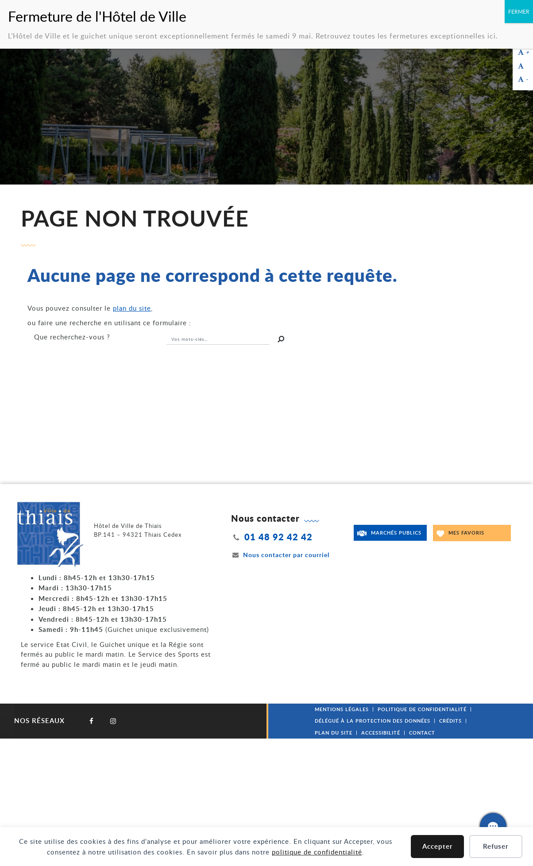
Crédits (450, 720)
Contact (422, 732)
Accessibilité (380, 732)
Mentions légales (342, 709)
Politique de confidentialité (422, 709)
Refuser (496, 846)
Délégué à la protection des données (372, 720)
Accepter (437, 846)
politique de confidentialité (317, 851)
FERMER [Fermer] (518, 11)
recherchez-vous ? (72, 336)
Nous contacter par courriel (280, 554)
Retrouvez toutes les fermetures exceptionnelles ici (406, 36)
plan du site (132, 308)
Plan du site (333, 732)
